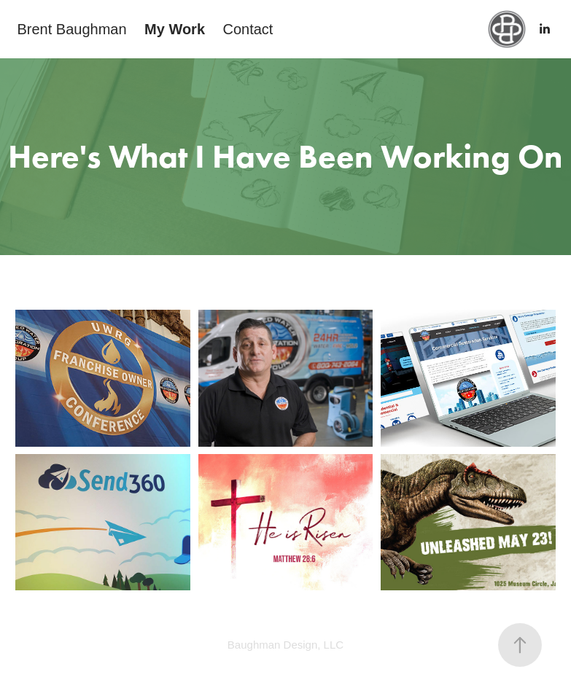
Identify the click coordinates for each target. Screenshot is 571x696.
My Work (174, 29)
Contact (247, 29)
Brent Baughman (71, 29)
